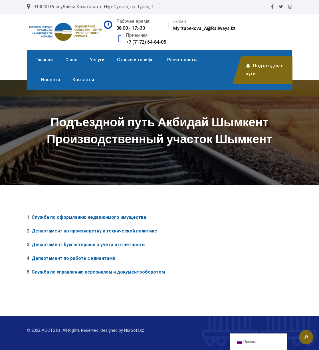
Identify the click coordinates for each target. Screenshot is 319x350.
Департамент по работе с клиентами (73, 258)
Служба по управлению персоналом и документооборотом (99, 272)
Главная (44, 59)
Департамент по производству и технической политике (94, 231)
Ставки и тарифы (136, 59)
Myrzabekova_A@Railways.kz (204, 28)
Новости (50, 79)
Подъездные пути (264, 69)
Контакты (83, 79)
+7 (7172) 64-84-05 (146, 42)
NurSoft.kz (134, 330)
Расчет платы (182, 59)
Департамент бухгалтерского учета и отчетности (88, 244)
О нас (71, 59)
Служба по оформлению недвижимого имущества (89, 217)
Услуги (97, 59)
